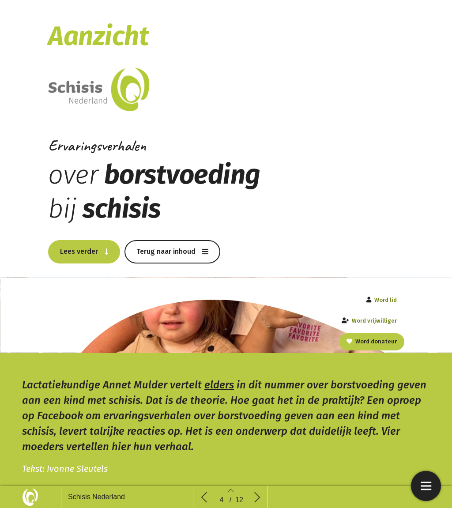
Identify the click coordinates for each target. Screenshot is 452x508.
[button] (84, 248)
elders (219, 386)
